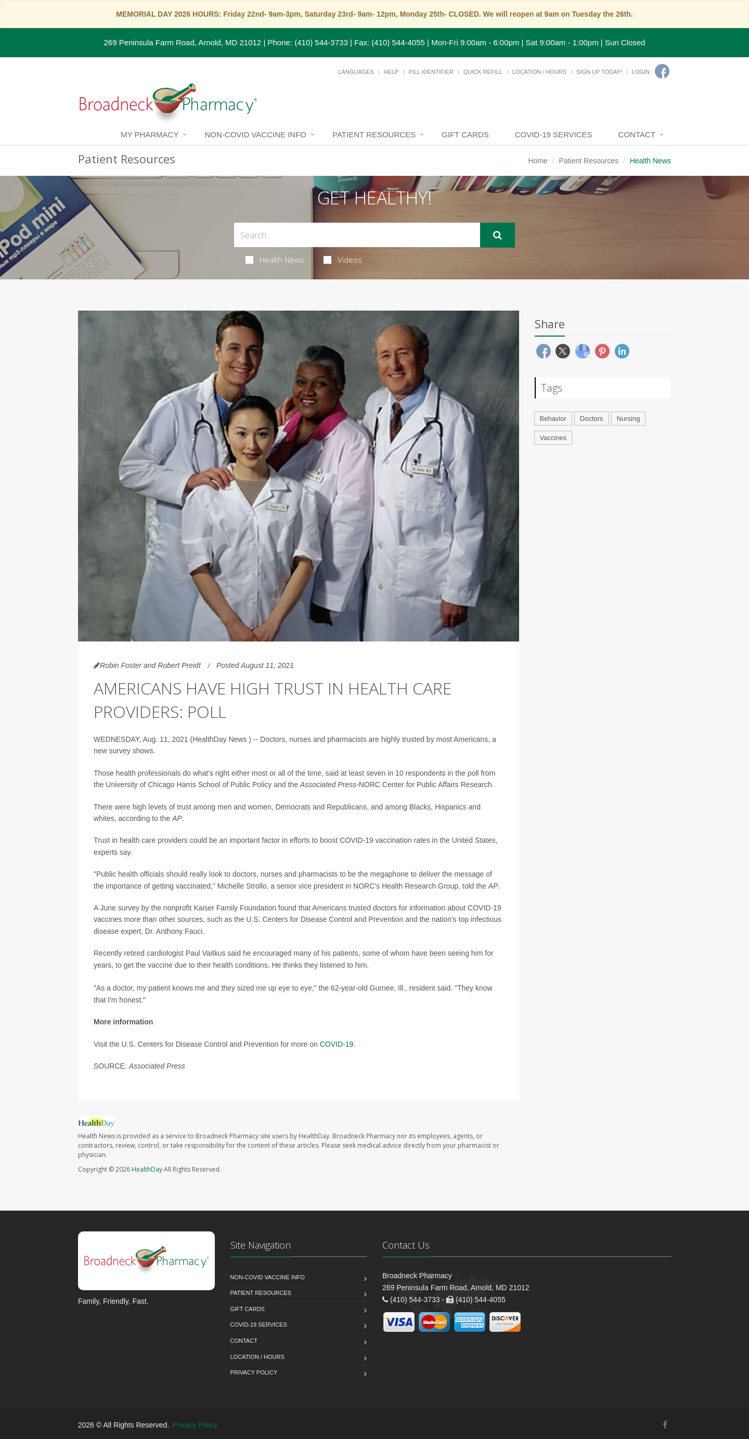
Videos (343, 259)
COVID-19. (337, 1044)
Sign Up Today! (599, 72)
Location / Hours (539, 72)
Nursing (628, 418)
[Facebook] (662, 71)
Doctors (591, 418)
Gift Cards (465, 134)
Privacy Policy (254, 1372)
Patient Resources (374, 134)
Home (538, 161)
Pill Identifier (430, 72)
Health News (275, 259)
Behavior (553, 418)
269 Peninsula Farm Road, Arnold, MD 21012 (183, 42)
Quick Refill (482, 72)
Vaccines (553, 438)
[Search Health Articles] (357, 235)
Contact (636, 134)
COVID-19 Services (553, 134)
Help (391, 72)
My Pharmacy (149, 134)
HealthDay (147, 1169)
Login (641, 72)
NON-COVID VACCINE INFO (255, 134)
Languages (355, 72)
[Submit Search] (497, 235)
